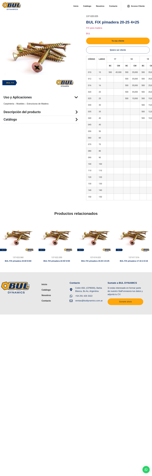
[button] (146, 469)
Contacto (113, 6)
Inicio (75, 6)
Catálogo (87, 6)
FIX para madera (94, 28)
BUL (88, 33)
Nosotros (100, 6)
